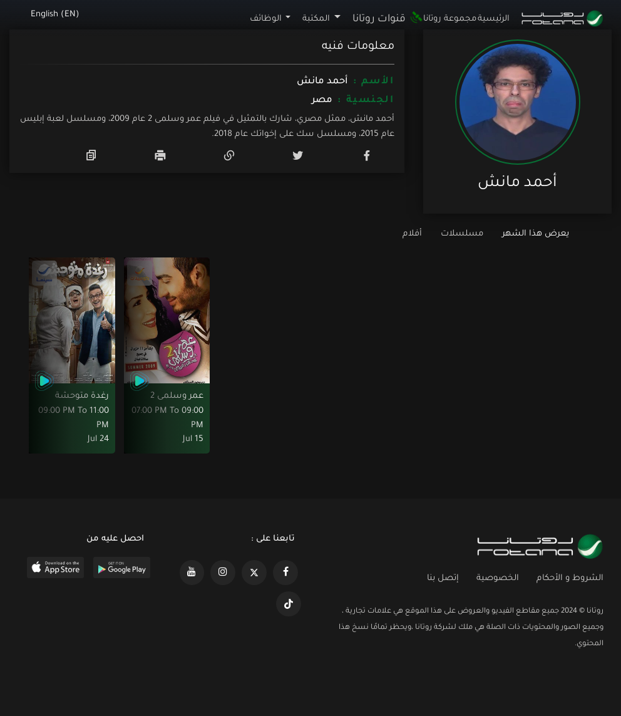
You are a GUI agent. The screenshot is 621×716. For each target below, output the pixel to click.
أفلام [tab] (412, 234)
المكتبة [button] (316, 19)
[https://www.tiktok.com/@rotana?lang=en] (288, 603)
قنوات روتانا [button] (387, 19)
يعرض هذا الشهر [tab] (535, 234)
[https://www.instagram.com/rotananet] (222, 572)
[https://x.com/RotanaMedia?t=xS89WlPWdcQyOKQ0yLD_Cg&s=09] (254, 572)
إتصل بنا (443, 578)
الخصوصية (497, 578)
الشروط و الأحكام (569, 578)
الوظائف (266, 19)
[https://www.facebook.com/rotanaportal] (285, 572)
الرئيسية (494, 19)
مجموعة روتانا (449, 19)
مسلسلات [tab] (462, 234)
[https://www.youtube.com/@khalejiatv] (192, 572)
